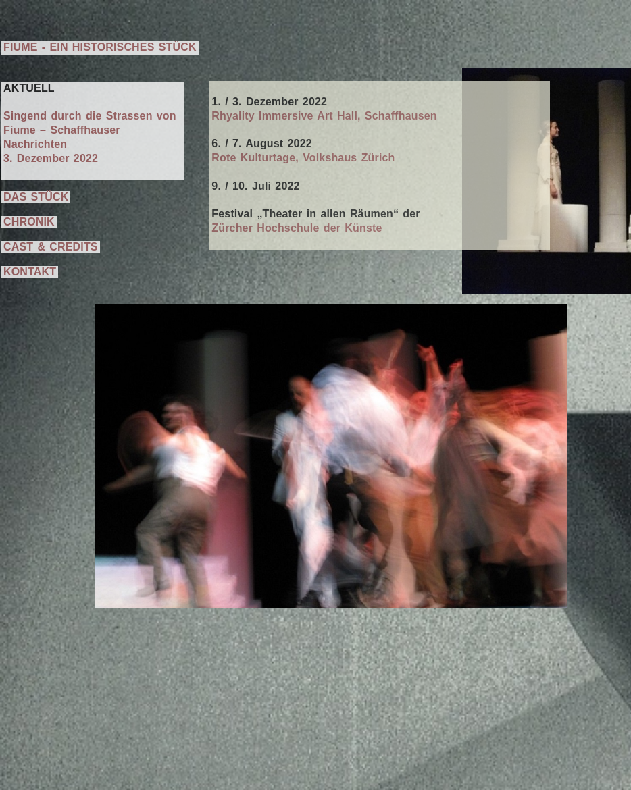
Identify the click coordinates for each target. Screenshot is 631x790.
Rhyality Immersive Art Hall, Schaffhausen (323, 116)
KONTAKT (29, 272)
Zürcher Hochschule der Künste (296, 228)
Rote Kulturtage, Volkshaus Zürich (303, 157)
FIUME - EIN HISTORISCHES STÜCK (100, 47)
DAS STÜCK (35, 197)
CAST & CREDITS (50, 247)
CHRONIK (29, 222)
